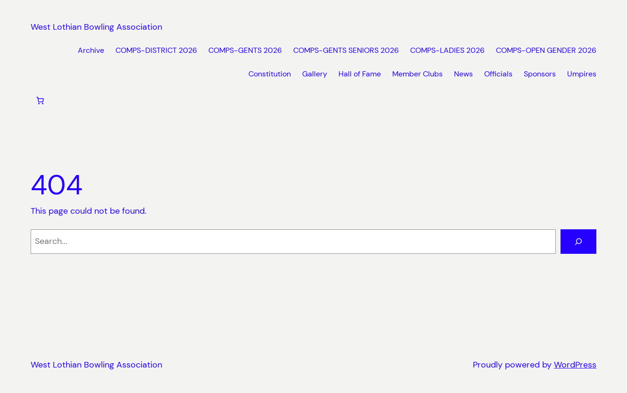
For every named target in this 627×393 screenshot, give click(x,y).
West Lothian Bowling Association (96, 27)
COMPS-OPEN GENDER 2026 (546, 50)
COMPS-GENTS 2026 (245, 50)
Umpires (581, 74)
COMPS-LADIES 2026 (447, 50)
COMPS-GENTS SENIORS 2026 (346, 50)
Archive (91, 50)
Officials (498, 74)
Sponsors (540, 74)
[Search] (578, 241)
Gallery (314, 74)
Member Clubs (417, 74)
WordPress (575, 364)
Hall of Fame (359, 74)
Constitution (269, 74)
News (463, 74)
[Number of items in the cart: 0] (40, 100)
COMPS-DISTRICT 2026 (156, 50)
